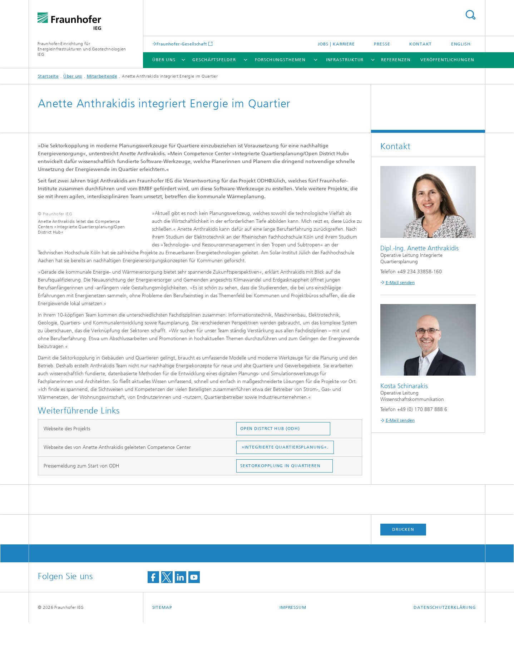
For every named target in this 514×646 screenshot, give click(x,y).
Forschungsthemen (280, 59)
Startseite (48, 76)
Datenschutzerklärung (445, 630)
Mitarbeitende (102, 76)
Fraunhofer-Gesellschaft (182, 43)
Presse (382, 44)
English (461, 44)
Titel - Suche (470, 15)
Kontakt (420, 44)
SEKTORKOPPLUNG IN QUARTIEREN (280, 489)
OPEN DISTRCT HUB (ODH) (270, 452)
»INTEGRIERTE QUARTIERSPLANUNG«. (286, 470)
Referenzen (395, 59)
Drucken (403, 553)
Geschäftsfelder (214, 59)
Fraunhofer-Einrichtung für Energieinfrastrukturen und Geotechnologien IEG (82, 49)
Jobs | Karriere (336, 44)
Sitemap (162, 630)
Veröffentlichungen (447, 59)
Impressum (293, 630)
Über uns (163, 59)
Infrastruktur (345, 59)
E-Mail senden (400, 282)
